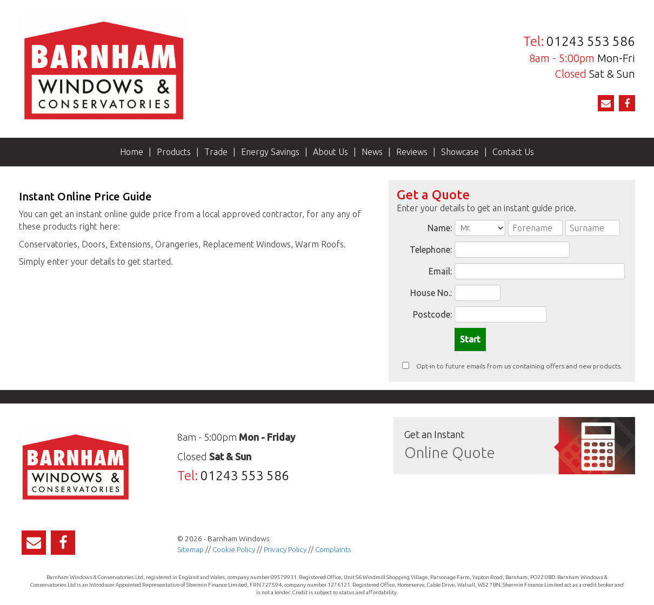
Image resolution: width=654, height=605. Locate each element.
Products (174, 152)
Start (470, 339)
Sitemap (190, 549)
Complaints (333, 549)
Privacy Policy (285, 549)
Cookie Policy (233, 549)
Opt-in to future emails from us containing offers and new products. (512, 365)
